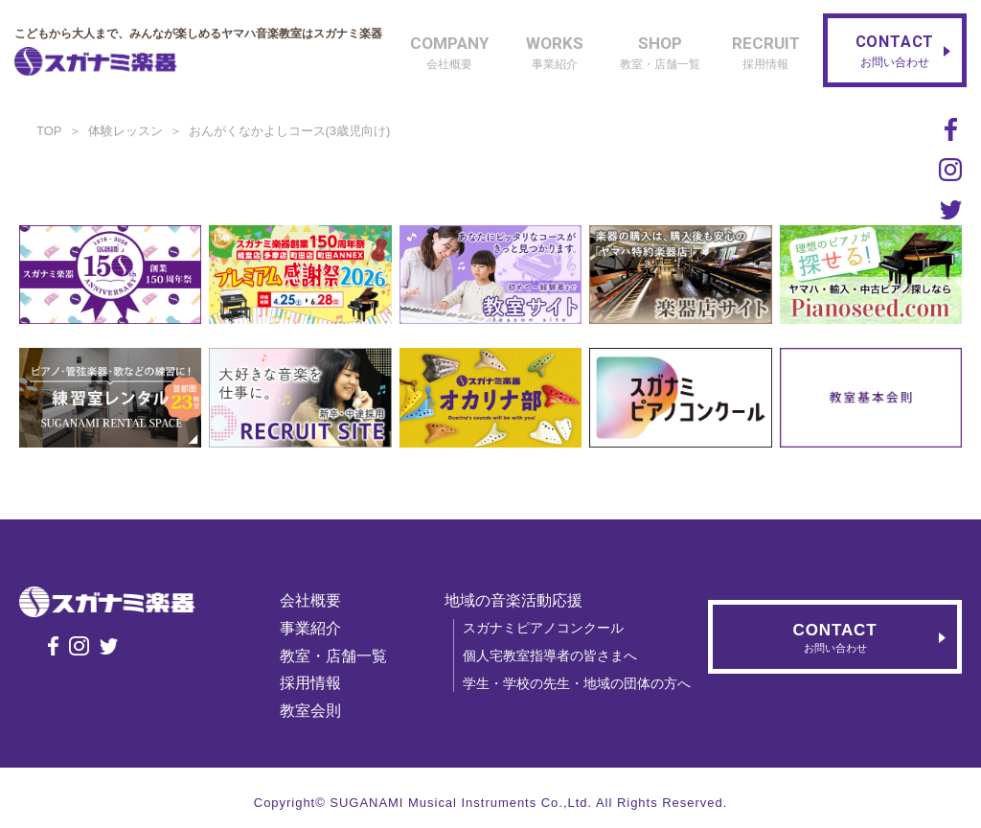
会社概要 (313, 600)
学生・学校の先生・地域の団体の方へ (580, 683)
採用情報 (313, 683)
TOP (49, 131)
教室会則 (313, 710)
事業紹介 (313, 628)
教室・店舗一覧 (336, 656)
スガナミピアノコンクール (546, 627)
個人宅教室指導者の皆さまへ (553, 655)
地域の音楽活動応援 (516, 600)
